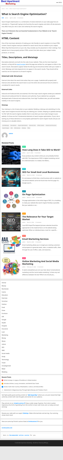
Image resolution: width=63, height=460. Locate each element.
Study (4, 358)
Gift (3, 318)
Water (4, 370)
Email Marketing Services (36, 239)
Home (3, 9)
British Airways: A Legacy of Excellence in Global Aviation (21, 383)
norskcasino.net (7, 439)
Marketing (5, 337)
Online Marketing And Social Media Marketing (41, 263)
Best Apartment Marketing (25, 456)
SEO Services (18, 128)
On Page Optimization (34, 194)
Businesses (5, 290)
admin (7, 18)
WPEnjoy (46, 456)
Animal (4, 284)
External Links (33, 126)
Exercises (5, 300)
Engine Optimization (23, 126)
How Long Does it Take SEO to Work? (38, 151)
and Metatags (6, 126)
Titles (29, 128)
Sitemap (24, 128)
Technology (5, 361)
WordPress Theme (37, 456)
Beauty (4, 287)
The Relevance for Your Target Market (38, 218)
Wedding (5, 373)
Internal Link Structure (51, 126)
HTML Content (41, 126)
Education (5, 297)
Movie (4, 343)
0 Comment (21, 18)
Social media (6, 355)
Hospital (4, 327)
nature (4, 346)
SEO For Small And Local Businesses (41, 172)
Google (4, 321)
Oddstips (26, 421)
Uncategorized (6, 367)
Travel (4, 364)
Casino (4, 294)
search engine (21, 65)
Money (4, 340)
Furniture (5, 315)
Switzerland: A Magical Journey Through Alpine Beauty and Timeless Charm (26, 393)
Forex (4, 312)
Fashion (4, 306)
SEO (8, 9)
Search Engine (6, 128)
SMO (3, 352)
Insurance (5, 330)
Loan (3, 333)
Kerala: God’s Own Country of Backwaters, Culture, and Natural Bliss (24, 390)
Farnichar (5, 303)
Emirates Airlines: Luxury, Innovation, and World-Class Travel (22, 387)
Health (4, 324)
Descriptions (14, 126)
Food (3, 309)
